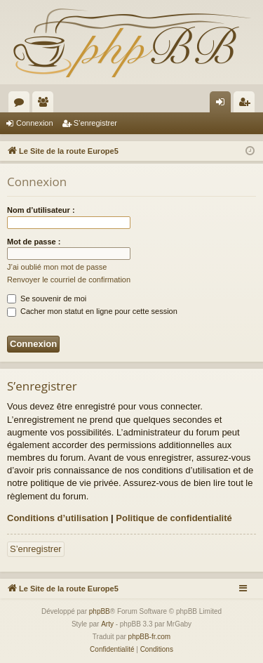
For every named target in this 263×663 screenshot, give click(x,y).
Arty (107, 624)
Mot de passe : (33, 241)
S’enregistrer (95, 123)
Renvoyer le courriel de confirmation (68, 279)
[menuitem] (112, 649)
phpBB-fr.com (149, 637)
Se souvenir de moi (46, 298)
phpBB (99, 611)
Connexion (34, 123)
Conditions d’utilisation (57, 518)
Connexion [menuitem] (223, 104)
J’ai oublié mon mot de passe (57, 267)
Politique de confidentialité (173, 518)
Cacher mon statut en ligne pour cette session (92, 311)
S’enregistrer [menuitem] (247, 104)
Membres (45, 104)
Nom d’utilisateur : (41, 210)
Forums (21, 104)
